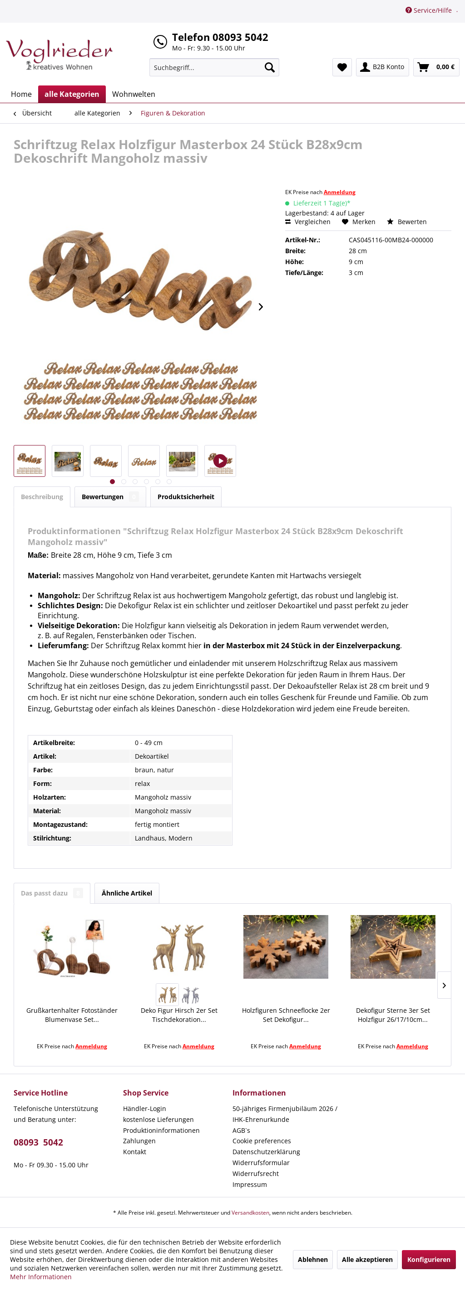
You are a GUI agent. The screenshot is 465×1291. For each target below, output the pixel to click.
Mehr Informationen (41, 1276)
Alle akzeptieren (367, 1259)
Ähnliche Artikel (127, 893)
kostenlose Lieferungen (158, 1119)
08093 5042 (38, 1142)
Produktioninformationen (161, 1130)
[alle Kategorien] (72, 94)
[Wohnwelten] (134, 94)
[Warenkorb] (436, 67)
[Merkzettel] (342, 67)
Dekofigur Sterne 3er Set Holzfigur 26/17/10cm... (393, 1015)
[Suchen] (269, 67)
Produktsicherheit (186, 496)
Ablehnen (313, 1259)
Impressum (249, 1184)
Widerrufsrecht (255, 1173)
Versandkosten (250, 1212)
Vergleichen (308, 221)
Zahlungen (139, 1140)
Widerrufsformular (261, 1162)
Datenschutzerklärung (266, 1151)
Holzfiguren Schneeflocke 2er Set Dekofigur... (286, 1015)
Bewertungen (110, 496)
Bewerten (407, 221)
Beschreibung (42, 496)
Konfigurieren (428, 1259)
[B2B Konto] (382, 67)
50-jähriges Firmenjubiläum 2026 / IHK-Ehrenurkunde (284, 1114)
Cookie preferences (261, 1140)
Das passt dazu (52, 893)
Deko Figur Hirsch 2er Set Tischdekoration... (179, 1015)
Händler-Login (144, 1108)
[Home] (21, 94)
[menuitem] (214, 67)
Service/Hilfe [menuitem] (430, 10)
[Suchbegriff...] (214, 67)
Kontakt (134, 1151)
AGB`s (241, 1130)
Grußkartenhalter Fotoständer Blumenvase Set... (72, 1015)
